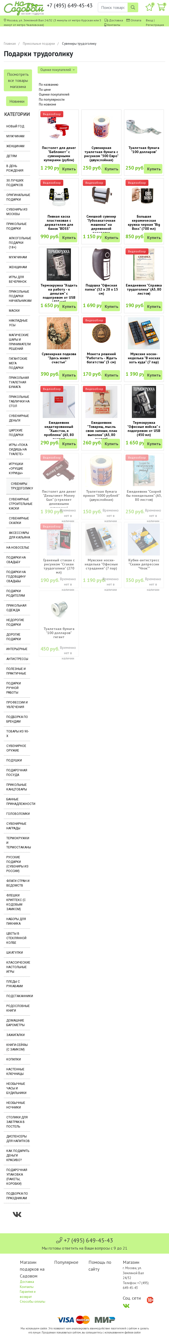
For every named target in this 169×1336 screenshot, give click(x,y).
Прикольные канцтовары (16, 787)
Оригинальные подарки (18, 197)
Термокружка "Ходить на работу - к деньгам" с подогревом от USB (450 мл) (58, 293)
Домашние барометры (15, 1023)
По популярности (52, 99)
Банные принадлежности (18, 802)
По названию (48, 84)
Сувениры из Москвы (16, 212)
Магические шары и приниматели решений (19, 342)
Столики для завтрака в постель (17, 1122)
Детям (11, 156)
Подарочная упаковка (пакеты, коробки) (16, 1176)
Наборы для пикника (16, 921)
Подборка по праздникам (17, 1196)
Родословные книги (18, 1008)
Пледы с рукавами (14, 984)
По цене (45, 89)
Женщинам (15, 146)
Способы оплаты (32, 1301)
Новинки (16, 101)
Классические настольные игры (18, 967)
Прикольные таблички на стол (19, 401)
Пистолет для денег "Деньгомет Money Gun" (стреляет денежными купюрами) (59, 499)
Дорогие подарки (13, 637)
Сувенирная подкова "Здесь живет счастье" (59, 358)
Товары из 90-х (17, 734)
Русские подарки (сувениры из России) (17, 864)
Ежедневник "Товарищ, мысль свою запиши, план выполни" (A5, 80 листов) (101, 430)
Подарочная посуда (16, 773)
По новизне (47, 104)
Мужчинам (15, 136)
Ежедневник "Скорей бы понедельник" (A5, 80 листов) (144, 495)
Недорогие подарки (15, 622)
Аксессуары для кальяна (19, 535)
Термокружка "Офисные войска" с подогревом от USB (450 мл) (143, 428)
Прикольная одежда (16, 608)
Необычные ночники (15, 1105)
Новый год (15, 126)
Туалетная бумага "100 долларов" (143, 149)
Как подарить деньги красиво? (17, 1155)
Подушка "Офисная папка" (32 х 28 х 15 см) (101, 289)
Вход (149, 20)
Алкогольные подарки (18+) (19, 242)
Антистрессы (17, 659)
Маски (14, 310)
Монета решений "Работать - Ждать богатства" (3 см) (101, 358)
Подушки (14, 760)
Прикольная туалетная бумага (19, 382)
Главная (10, 43)
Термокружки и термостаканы (18, 842)
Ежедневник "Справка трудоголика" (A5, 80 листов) (144, 289)
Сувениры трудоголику (20, 486)
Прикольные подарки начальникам (19, 296)
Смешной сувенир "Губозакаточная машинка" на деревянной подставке (101, 224)
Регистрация (155, 25)
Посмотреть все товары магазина (18, 80)
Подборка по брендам (17, 719)
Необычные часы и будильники (16, 1088)
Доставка (116, 20)
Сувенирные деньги (19, 418)
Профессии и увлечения (17, 705)
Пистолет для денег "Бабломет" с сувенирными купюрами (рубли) (59, 153)
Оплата (136, 20)
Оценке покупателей (54, 94)
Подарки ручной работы (13, 688)
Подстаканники (18, 996)
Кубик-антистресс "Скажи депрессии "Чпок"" (143, 564)
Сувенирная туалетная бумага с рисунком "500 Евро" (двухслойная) (101, 153)
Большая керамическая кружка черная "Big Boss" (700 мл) (144, 222)
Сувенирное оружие (16, 748)
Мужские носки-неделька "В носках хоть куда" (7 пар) (144, 358)
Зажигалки (15, 1035)
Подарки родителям (15, 593)
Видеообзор (52, 114)
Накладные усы (18, 323)
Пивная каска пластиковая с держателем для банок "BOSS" (59, 222)
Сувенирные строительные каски (19, 504)
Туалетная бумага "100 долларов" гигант (58, 632)
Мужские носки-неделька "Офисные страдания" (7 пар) (101, 564)
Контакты (113, 25)
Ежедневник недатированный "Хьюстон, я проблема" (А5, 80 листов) (59, 430)
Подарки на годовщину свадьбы (16, 576)
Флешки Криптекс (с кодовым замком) (16, 902)
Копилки (13, 1059)
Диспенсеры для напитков (18, 1139)
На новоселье (17, 547)
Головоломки (18, 814)
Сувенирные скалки (19, 521)
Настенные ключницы (15, 1072)
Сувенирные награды (16, 826)
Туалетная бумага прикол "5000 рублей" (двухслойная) (101, 495)
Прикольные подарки (39, 43)
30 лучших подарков (15, 183)
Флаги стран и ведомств (17, 883)
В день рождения (14, 168)
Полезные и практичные (16, 671)
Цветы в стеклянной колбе (16, 938)
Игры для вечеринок (18, 279)
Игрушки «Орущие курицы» (16, 468)
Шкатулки (14, 952)
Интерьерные (16, 649)
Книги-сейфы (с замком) (17, 1047)
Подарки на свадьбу (16, 560)
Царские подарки (16, 433)
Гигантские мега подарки (18, 363)
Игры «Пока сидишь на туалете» (18, 449)
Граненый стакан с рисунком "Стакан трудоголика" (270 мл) (59, 566)
